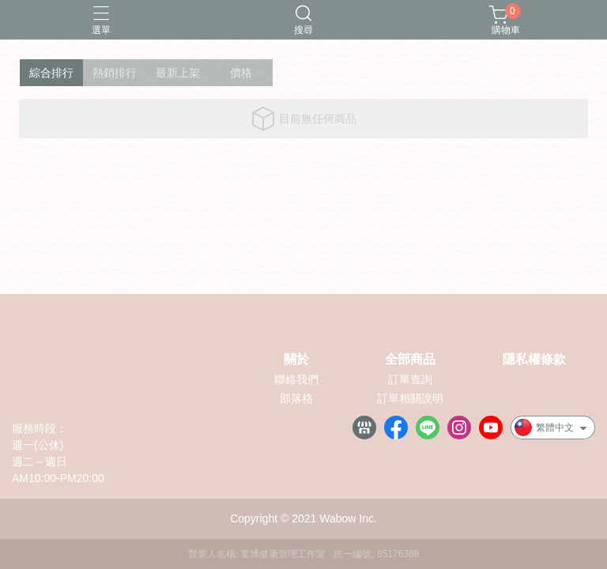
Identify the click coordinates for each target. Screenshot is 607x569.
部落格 (296, 398)
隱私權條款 (534, 359)
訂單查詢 (410, 379)
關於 (296, 359)
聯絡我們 (296, 379)
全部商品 (410, 359)
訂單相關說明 (410, 398)
